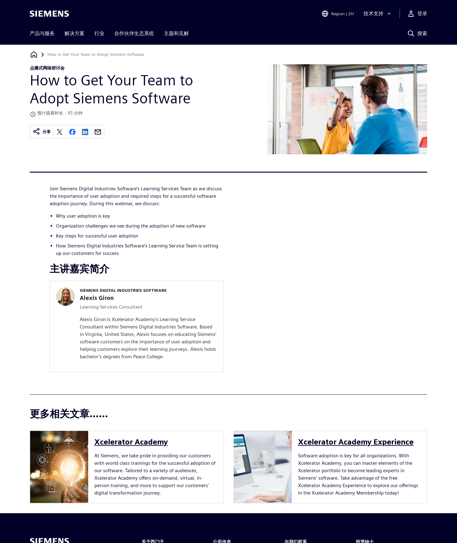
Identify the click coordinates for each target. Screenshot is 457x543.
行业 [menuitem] (99, 33)
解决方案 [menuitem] (74, 33)
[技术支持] (378, 13)
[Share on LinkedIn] (85, 132)
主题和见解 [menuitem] (176, 33)
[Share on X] (59, 132)
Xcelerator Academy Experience (356, 441)
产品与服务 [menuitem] (42, 33)
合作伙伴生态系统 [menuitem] (134, 33)
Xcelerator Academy (131, 441)
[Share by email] (98, 132)
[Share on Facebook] (72, 132)
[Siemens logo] (49, 14)
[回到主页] (34, 54)
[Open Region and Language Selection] (337, 13)
